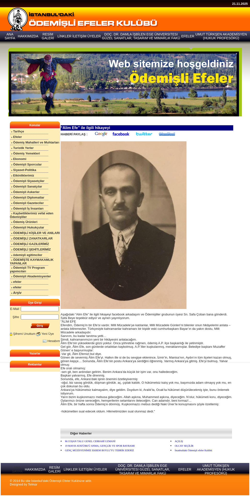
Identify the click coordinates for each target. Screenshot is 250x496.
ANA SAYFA (17, 469)
